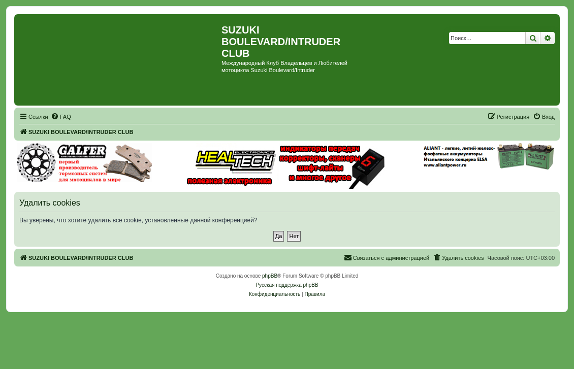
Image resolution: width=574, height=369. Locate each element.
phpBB (269, 276)
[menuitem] (61, 117)
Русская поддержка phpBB (287, 285)
